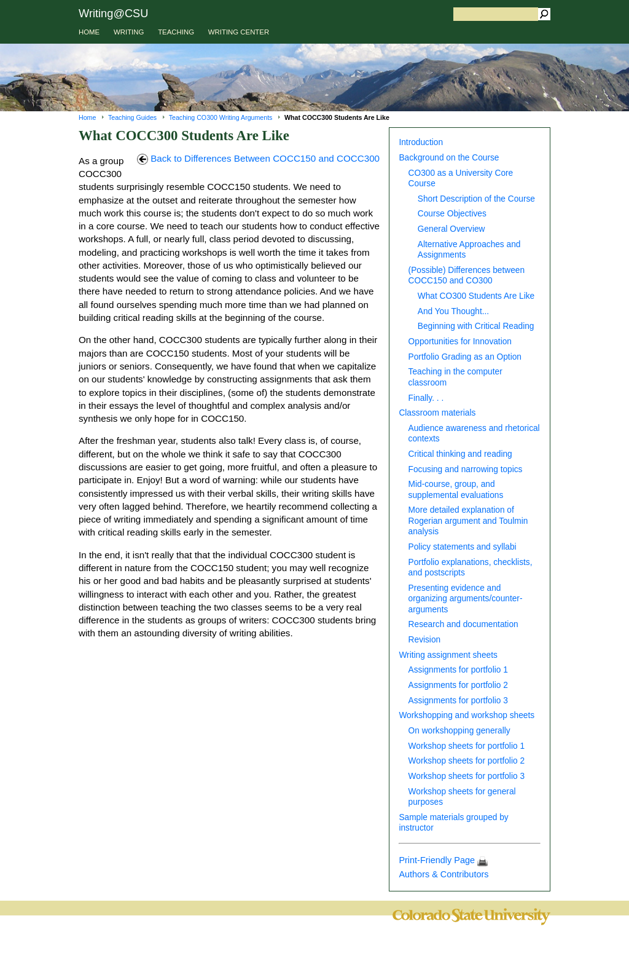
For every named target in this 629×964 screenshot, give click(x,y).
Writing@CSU (113, 13)
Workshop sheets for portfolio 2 (466, 760)
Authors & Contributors (443, 874)
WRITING (129, 32)
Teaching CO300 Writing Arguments (221, 117)
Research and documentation (463, 624)
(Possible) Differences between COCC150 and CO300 (466, 275)
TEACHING (176, 32)
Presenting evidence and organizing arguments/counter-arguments (465, 598)
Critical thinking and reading (460, 454)
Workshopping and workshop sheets (466, 715)
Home (87, 117)
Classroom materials (437, 412)
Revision (424, 639)
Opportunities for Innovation (460, 341)
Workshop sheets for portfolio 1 (466, 746)
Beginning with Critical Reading (476, 326)
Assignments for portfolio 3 (458, 700)
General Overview (451, 229)
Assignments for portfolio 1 (458, 669)
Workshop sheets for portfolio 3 (466, 776)
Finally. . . (426, 398)
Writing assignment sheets (448, 655)
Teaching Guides (132, 117)
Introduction (421, 142)
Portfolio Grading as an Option (465, 357)
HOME (89, 32)
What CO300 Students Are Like (476, 296)
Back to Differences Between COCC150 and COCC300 (258, 158)
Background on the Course (449, 157)
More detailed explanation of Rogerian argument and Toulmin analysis (468, 520)
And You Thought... (453, 311)
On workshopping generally (459, 730)
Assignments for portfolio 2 (458, 685)
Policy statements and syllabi (462, 546)
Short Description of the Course (476, 198)
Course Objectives (452, 213)
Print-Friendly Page (443, 860)
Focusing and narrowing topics (465, 469)
